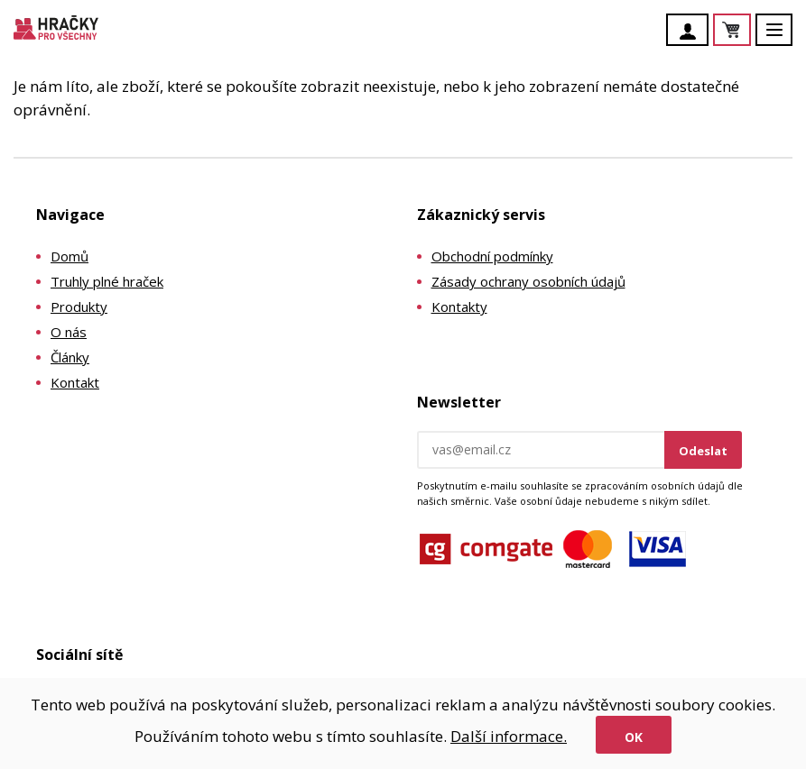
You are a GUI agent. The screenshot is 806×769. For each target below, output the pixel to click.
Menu (784, 38)
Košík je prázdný (750, 31)
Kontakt (75, 382)
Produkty (79, 307)
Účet (692, 32)
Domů (69, 256)
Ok (634, 737)
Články (70, 357)
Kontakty (459, 307)
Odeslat (703, 451)
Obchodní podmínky (492, 256)
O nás (69, 332)
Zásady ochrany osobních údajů (528, 281)
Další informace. (508, 736)
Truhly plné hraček (107, 281)
